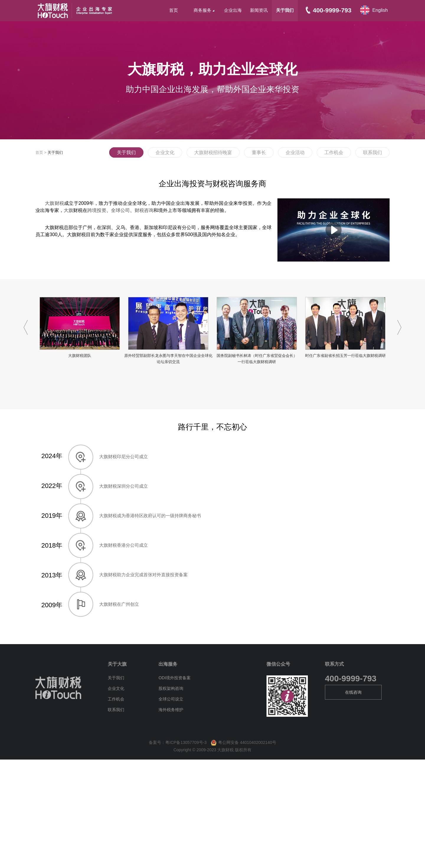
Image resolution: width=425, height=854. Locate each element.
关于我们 (285, 10)
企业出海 (233, 10)
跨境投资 (96, 210)
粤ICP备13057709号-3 (186, 742)
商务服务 (204, 10)
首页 (173, 10)
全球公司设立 (170, 699)
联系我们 (372, 152)
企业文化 (165, 152)
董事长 (259, 152)
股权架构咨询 (170, 688)
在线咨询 (353, 692)
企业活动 (295, 152)
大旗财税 (54, 203)
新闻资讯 (259, 10)
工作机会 (333, 152)
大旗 (68, 210)
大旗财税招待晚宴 (213, 152)
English (380, 10)
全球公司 (120, 210)
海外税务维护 (170, 709)
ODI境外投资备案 (174, 677)
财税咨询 (144, 210)
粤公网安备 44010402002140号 (242, 742)
